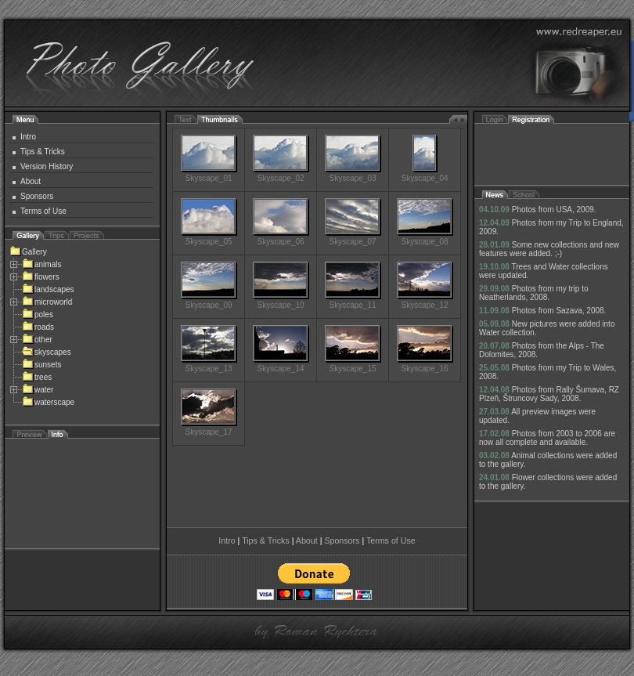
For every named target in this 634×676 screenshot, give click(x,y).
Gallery (28, 252)
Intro (28, 136)
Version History (46, 166)
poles (37, 314)
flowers (40, 277)
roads (38, 327)
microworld (47, 302)
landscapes (48, 289)
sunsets (41, 364)
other (37, 339)
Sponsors (36, 196)
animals (41, 264)
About (30, 181)
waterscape (48, 402)
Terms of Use (43, 211)
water (37, 389)
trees (37, 377)
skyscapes (46, 352)
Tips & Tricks (42, 151)
